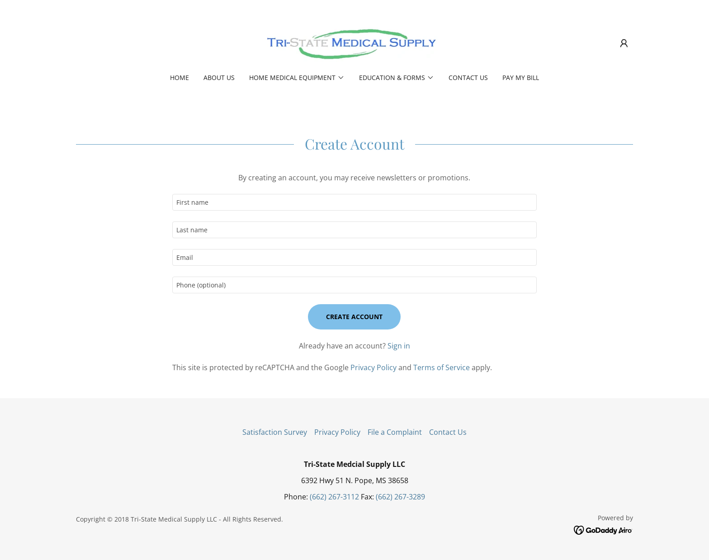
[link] (354, 42)
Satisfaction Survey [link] (274, 432)
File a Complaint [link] (395, 432)
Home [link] (179, 77)
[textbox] (354, 202)
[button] (624, 43)
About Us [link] (219, 77)
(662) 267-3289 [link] (400, 497)
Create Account (354, 316)
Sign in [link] (399, 346)
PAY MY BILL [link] (520, 77)
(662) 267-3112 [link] (334, 497)
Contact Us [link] (468, 77)
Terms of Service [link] (441, 367)
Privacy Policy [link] (373, 367)
